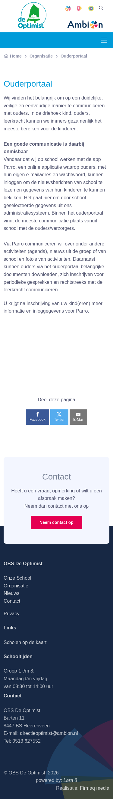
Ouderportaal (74, 56)
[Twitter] (59, 416)
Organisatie (41, 56)
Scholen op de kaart (25, 642)
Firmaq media (94, 788)
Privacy (11, 613)
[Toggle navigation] (103, 40)
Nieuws (11, 593)
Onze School (17, 578)
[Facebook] (37, 416)
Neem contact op (56, 522)
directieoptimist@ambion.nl (49, 733)
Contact (12, 601)
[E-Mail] (78, 416)
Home (13, 56)
